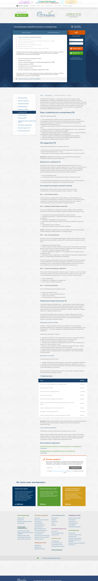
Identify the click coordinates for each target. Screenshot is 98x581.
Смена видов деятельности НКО (58, 546)
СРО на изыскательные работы (58, 533)
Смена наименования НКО (57, 542)
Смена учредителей (38, 533)
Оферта (59, 5)
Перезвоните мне (75, 467)
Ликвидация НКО (37, 547)
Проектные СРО (55, 531)
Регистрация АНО (72, 533)
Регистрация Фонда (72, 536)
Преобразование (55, 518)
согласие (81, 58)
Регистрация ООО (20, 518)
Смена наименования (38, 523)
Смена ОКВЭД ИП (72, 525)
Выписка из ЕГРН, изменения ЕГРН (24, 539)
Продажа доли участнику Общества (41, 519)
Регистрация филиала (38, 526)
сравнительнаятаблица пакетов (77, 26)
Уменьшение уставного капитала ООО (41, 535)
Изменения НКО (22, 118)
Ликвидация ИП (37, 545)
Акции (42, 5)
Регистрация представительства (40, 530)
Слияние (53, 523)
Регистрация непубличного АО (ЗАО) (24, 521)
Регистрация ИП (20, 519)
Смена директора (37, 521)
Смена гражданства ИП (73, 523)
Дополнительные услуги (24, 130)
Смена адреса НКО (55, 541)
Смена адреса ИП (72, 519)
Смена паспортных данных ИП (74, 526)
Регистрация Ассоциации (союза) (75, 534)
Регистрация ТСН (72, 544)
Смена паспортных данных (39, 532)
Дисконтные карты (49, 5)
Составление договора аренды (23, 530)
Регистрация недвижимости (25, 125)
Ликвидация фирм (22, 106)
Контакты (64, 5)
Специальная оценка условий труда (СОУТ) (27, 121)
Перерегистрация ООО (38, 539)
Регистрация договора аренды (23, 535)
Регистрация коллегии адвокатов (75, 538)
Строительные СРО (55, 534)
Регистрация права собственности (24, 537)
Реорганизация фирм (23, 103)
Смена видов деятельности (39, 525)
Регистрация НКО (22, 112)
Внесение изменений (23, 100)
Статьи (55, 5)
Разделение (54, 519)
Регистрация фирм (22, 98)
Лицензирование (22, 115)
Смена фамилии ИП (72, 521)
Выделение (54, 525)
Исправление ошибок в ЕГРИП (74, 518)
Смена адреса (37, 518)
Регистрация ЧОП (20, 523)
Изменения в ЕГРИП (23, 109)
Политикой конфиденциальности (74, 58)
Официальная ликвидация (39, 548)
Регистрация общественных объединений (77, 543)
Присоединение (55, 521)
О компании (32, 5)
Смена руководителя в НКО (57, 544)
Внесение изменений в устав (40, 528)
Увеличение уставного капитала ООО (41, 537)
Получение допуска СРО (24, 128)
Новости (38, 5)
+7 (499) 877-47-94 (73, 14)
